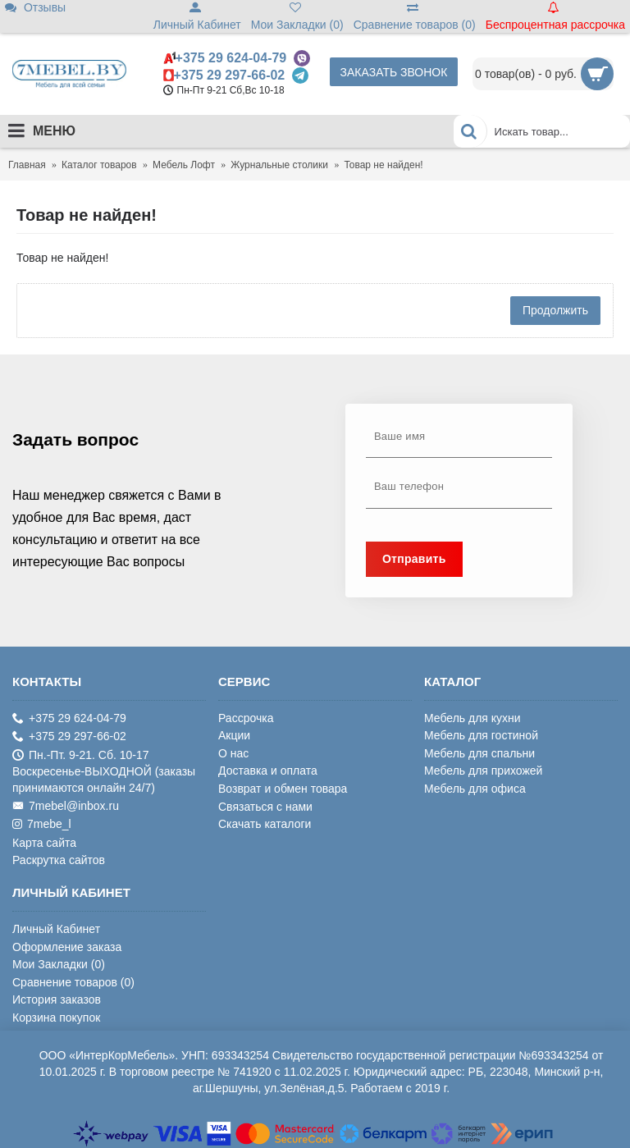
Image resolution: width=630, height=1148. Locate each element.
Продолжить (555, 310)
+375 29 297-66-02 (229, 75)
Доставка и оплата (267, 770)
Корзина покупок (56, 1017)
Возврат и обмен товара (282, 788)
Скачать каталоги (264, 823)
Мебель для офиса (475, 788)
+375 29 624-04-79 (231, 58)
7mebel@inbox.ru (65, 806)
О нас (233, 753)
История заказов (56, 999)
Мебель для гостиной (481, 735)
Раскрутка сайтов (58, 860)
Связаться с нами (265, 806)
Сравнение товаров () (73, 982)
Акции (234, 735)
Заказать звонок (394, 72)
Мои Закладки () (58, 964)
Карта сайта (44, 842)
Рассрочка (245, 718)
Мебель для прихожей (483, 770)
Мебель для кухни (472, 718)
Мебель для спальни (479, 753)
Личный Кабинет (56, 928)
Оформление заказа (66, 947)
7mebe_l (41, 824)
